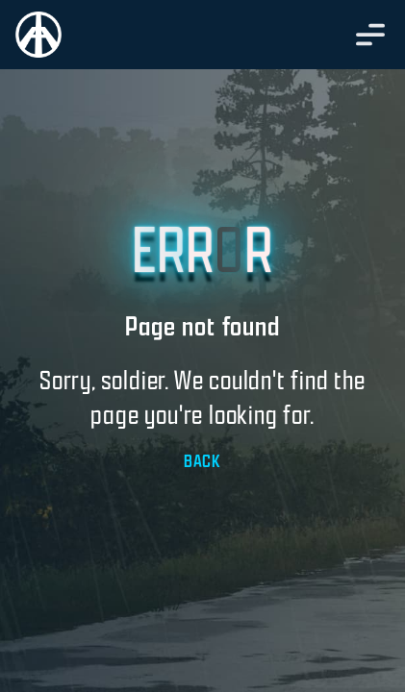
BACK (202, 461)
